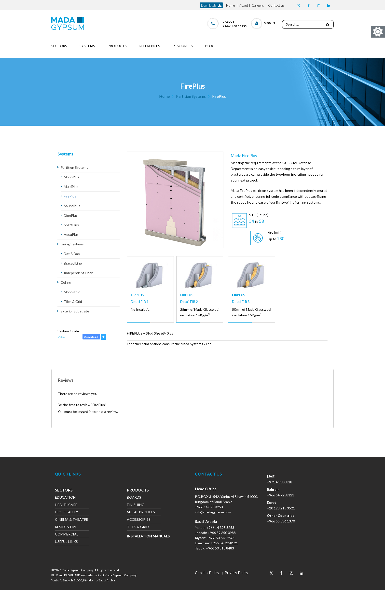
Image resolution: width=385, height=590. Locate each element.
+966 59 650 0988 (222, 533)
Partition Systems (191, 96)
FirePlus (70, 196)
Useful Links (66, 542)
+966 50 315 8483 (220, 548)
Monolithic (72, 292)
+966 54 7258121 (224, 543)
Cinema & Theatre (71, 519)
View (61, 337)
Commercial (66, 534)
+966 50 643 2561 (221, 538)
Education (65, 497)
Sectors (64, 490)
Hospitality (66, 512)
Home (230, 5)
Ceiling (66, 282)
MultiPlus (71, 186)
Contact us (276, 5)
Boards (134, 497)
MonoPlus (71, 177)
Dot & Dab (72, 254)
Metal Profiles (141, 512)
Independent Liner (78, 273)
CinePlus (71, 215)
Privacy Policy (236, 572)
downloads (211, 5)
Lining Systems (72, 244)
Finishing (135, 505)
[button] (263, 22)
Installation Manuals (144, 536)
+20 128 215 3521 (281, 508)
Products (138, 490)
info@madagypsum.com (213, 512)
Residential (66, 527)
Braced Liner (73, 263)
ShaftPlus (71, 225)
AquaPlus (71, 234)
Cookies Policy (207, 572)
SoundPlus (72, 206)
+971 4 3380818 (279, 482)
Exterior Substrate (75, 311)
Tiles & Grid (73, 301)
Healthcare (66, 505)
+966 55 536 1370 (281, 521)
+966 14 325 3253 (209, 507)
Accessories (139, 519)
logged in (85, 411)
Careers (258, 5)
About (243, 5)
